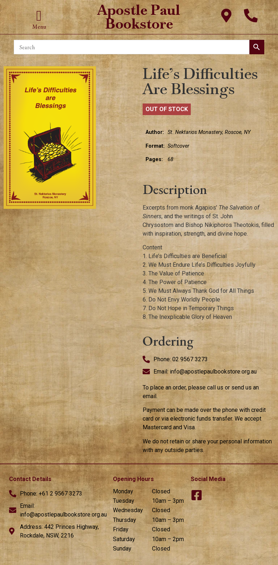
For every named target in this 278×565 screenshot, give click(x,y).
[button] (39, 16)
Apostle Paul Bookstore (138, 17)
